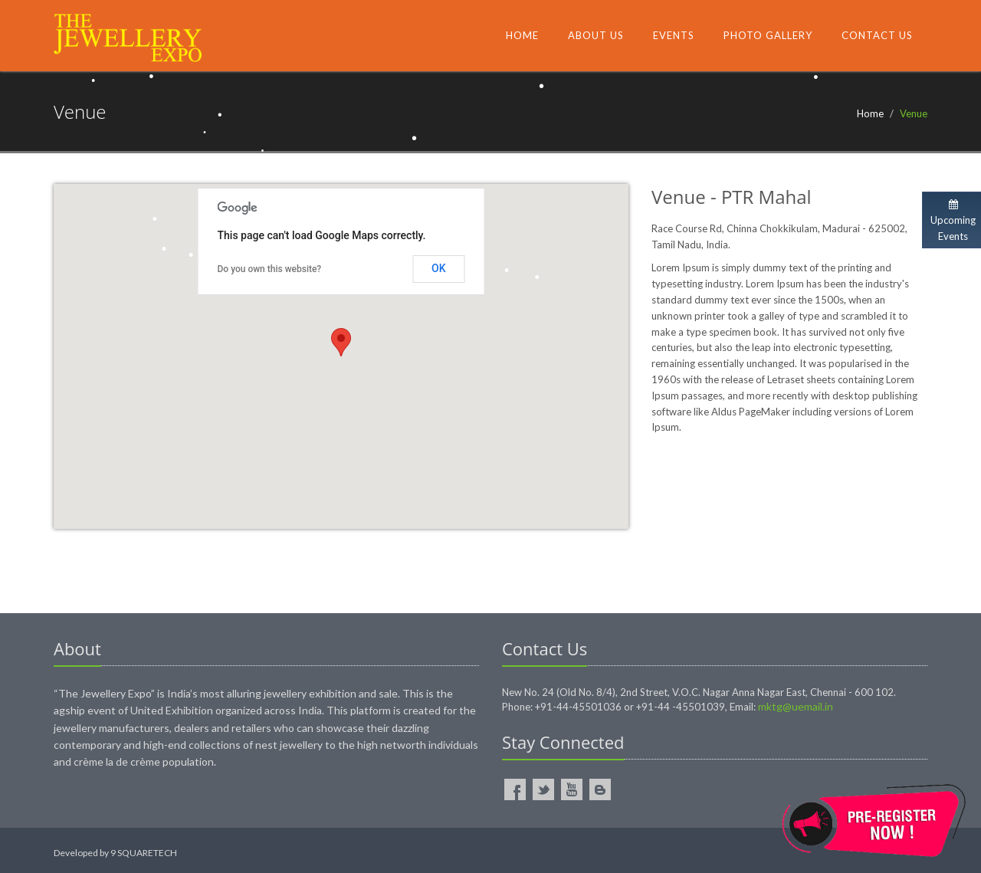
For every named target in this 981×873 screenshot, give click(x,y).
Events (673, 35)
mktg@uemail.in (795, 706)
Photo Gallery (767, 35)
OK (438, 268)
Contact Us (877, 35)
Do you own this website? (270, 269)
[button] (341, 342)
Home (522, 35)
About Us (596, 35)
